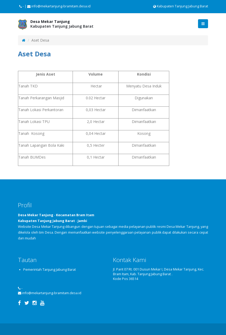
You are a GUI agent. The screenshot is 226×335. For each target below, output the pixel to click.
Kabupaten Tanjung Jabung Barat (180, 6)
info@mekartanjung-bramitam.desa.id (51, 293)
